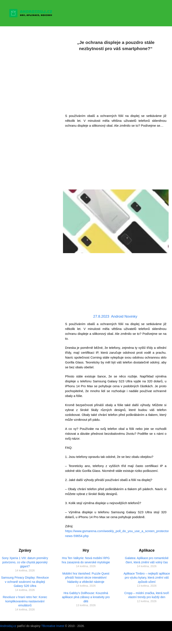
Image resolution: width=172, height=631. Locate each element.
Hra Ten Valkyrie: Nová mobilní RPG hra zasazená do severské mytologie (86, 560)
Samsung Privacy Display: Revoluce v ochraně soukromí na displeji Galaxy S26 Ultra (25, 582)
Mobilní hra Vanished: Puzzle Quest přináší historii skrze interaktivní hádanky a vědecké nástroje (85, 577)
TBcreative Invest (52, 626)
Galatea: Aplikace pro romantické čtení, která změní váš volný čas (146, 560)
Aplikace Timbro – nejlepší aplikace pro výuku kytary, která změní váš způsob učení (146, 577)
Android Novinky (124, 316)
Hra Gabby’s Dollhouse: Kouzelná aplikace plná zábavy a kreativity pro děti (86, 597)
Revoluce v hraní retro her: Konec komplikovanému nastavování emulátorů (25, 601)
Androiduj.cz (8, 626)
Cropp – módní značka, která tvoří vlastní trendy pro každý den (146, 595)
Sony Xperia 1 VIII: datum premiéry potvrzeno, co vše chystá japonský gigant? (25, 562)
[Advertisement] (116, 81)
